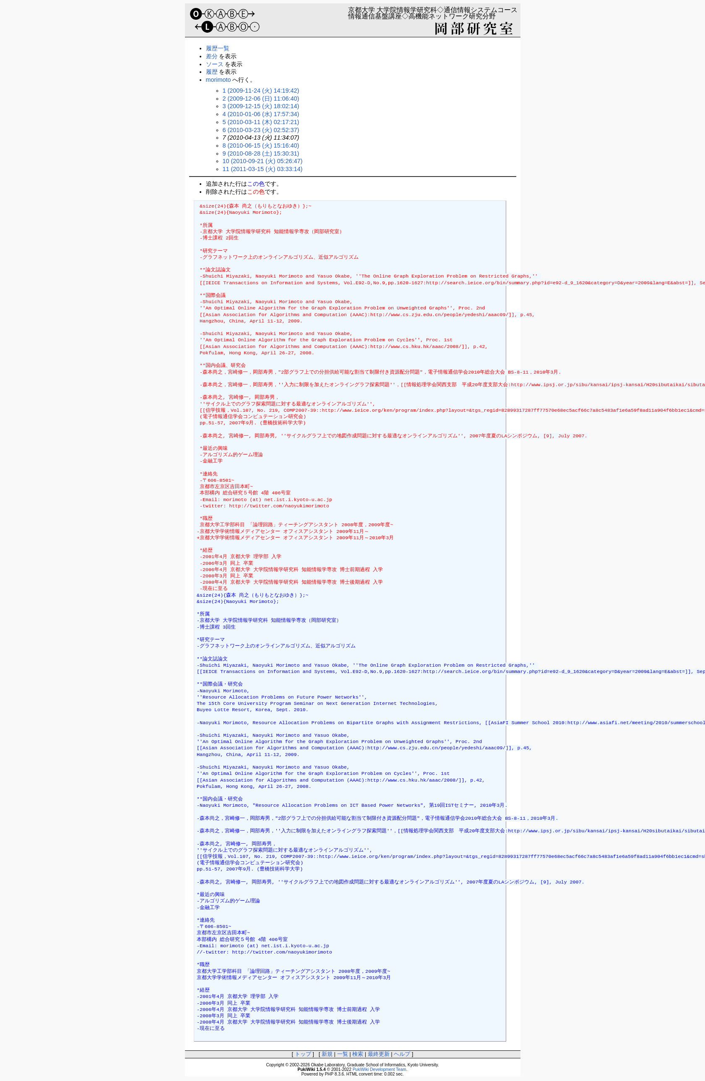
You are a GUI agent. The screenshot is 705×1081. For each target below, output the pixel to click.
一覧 (342, 1054)
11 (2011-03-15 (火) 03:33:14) (263, 169)
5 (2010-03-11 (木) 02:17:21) (261, 122)
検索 (357, 1054)
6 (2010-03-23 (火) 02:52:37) (261, 130)
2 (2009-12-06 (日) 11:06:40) (261, 98)
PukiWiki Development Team (379, 1069)
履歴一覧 (217, 48)
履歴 (212, 71)
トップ (303, 1054)
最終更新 (379, 1054)
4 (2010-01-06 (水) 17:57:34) (261, 114)
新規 (327, 1054)
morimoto (218, 79)
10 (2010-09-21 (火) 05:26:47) (263, 161)
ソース (215, 64)
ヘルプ (402, 1054)
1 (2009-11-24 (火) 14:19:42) (261, 90)
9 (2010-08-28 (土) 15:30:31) (261, 153)
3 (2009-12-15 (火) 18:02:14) (261, 106)
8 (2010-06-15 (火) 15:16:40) (261, 145)
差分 (212, 56)
